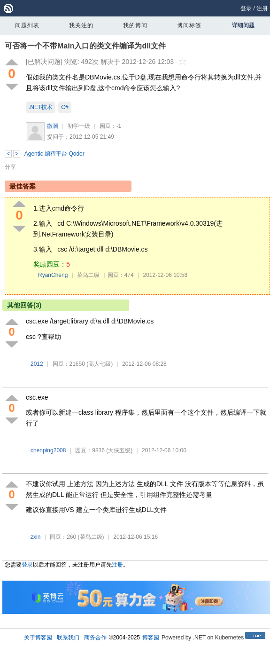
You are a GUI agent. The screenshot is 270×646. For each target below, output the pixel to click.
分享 (10, 167)
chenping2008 (48, 450)
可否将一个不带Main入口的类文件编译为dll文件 (85, 46)
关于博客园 (38, 637)
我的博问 (135, 25)
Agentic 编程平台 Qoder (54, 153)
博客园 (150, 637)
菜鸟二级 (88, 275)
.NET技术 (41, 107)
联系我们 (68, 637)
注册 (262, 8)
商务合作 (95, 637)
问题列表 (27, 25)
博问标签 (189, 25)
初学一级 (79, 126)
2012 (37, 364)
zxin (35, 537)
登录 (246, 8)
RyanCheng (53, 275)
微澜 (52, 126)
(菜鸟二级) (91, 537)
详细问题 (243, 25)
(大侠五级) (119, 450)
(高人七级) (99, 364)
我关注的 (81, 25)
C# (64, 107)
